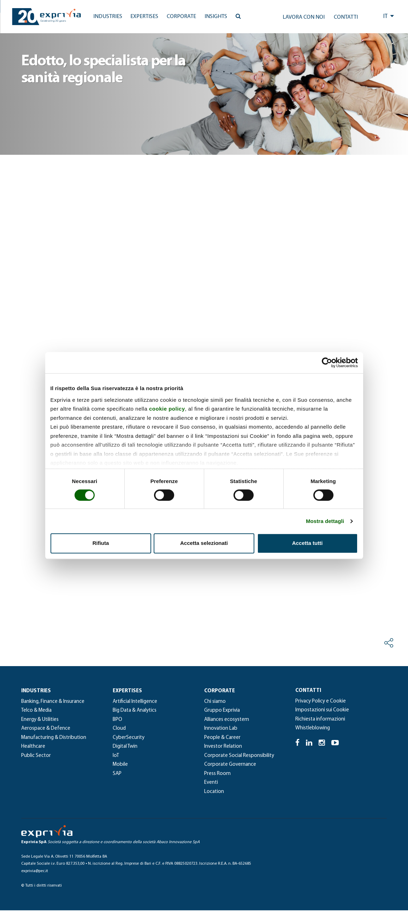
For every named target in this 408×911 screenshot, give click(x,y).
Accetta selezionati (204, 543)
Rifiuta (101, 543)
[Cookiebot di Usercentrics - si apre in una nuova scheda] (327, 362)
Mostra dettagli (325, 521)
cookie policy (167, 409)
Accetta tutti (307, 543)
